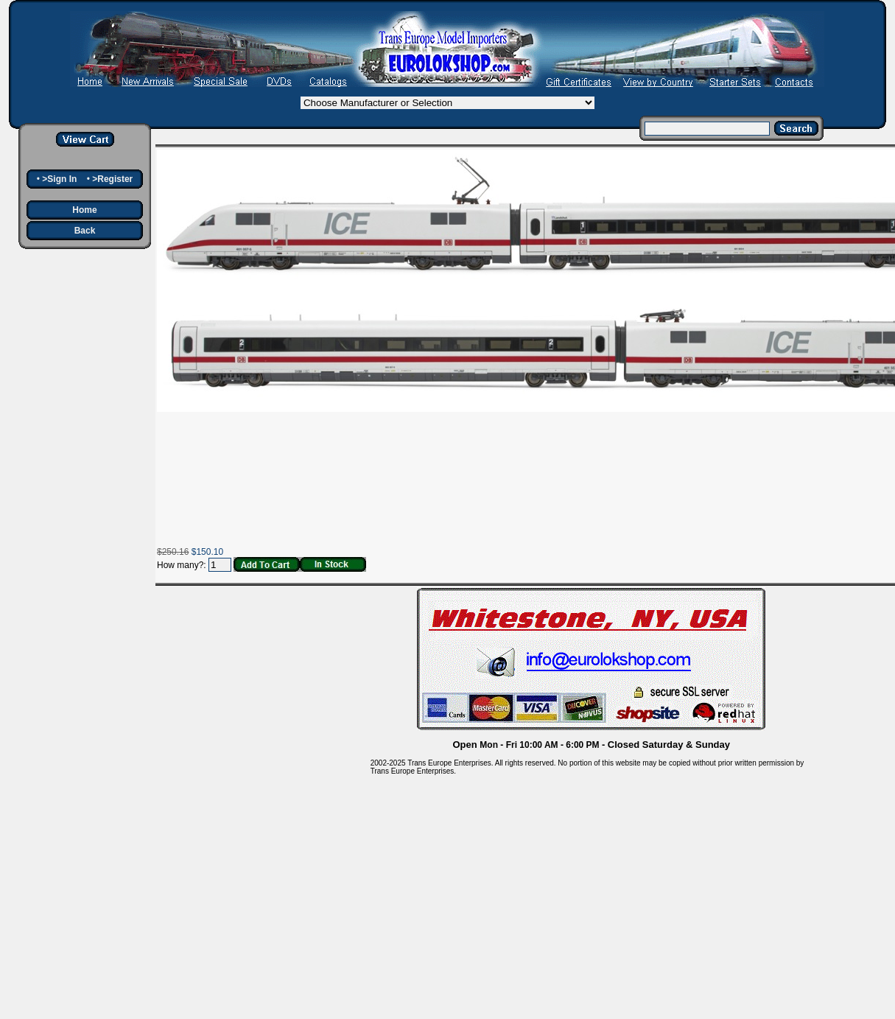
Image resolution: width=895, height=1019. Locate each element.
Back (85, 230)
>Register (112, 179)
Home (84, 210)
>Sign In (59, 179)
